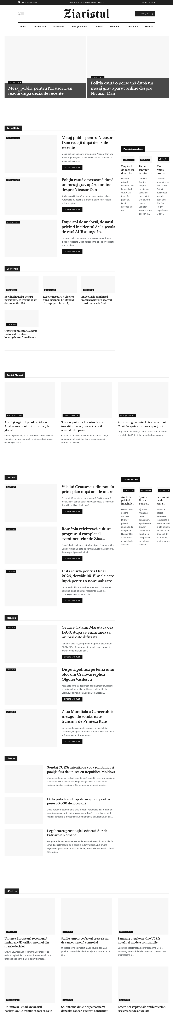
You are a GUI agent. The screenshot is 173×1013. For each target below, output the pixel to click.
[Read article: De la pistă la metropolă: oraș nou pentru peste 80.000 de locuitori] (24, 810)
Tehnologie (126, 932)
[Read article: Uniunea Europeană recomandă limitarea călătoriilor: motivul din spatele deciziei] (30, 916)
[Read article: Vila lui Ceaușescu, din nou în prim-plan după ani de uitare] (31, 503)
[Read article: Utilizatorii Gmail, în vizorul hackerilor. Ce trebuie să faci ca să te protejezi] (30, 985)
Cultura (99, 26)
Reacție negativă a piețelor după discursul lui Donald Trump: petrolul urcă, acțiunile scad (58, 300)
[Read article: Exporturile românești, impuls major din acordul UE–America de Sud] (98, 284)
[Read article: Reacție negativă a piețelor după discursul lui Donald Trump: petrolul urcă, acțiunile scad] (60, 284)
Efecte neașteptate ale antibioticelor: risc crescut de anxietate (142, 1009)
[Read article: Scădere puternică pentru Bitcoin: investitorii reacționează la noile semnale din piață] (86, 400)
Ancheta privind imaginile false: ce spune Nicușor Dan (126, 500)
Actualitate (40, 26)
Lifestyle (131, 26)
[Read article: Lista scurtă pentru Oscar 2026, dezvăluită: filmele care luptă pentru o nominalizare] (31, 587)
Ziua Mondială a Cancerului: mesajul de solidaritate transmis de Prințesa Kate (87, 717)
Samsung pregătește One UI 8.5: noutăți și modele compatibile (139, 940)
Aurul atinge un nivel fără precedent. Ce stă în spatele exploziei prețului (142, 424)
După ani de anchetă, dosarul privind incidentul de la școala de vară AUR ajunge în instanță (88, 227)
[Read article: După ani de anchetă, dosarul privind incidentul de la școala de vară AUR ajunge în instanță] (31, 238)
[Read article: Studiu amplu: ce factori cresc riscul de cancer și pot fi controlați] (86, 916)
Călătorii (11, 932)
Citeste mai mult (73, 166)
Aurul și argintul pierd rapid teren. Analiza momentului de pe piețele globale (27, 426)
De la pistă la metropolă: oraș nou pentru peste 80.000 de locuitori (78, 801)
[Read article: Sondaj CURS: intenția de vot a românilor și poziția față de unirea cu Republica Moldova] (24, 779)
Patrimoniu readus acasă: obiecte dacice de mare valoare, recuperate (163, 500)
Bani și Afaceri (79, 26)
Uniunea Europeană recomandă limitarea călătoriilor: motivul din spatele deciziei (27, 942)
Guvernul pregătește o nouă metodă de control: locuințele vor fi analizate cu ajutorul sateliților (21, 334)
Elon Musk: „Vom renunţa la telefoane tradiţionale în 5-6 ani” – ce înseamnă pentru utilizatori (163, 170)
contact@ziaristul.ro (28, 2)
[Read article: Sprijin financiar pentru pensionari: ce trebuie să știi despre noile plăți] (22, 284)
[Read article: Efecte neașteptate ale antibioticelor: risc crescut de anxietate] (143, 985)
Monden (114, 26)
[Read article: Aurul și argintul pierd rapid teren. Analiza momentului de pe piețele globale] (30, 400)
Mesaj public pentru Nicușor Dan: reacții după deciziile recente (87, 143)
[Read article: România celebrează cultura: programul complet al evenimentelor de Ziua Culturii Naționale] (31, 545)
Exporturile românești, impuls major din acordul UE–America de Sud (96, 300)
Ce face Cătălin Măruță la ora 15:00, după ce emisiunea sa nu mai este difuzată (87, 632)
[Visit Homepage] (86, 14)
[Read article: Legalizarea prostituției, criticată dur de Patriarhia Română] (24, 842)
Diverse (149, 26)
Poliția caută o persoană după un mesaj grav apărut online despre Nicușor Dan (88, 185)
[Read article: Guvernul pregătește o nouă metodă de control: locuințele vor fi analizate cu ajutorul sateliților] (22, 318)
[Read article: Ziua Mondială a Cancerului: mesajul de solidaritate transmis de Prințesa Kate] (31, 728)
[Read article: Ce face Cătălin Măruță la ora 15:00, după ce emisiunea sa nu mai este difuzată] (31, 644)
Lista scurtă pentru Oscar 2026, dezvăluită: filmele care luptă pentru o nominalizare (88, 576)
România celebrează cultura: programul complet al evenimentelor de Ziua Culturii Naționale (87, 534)
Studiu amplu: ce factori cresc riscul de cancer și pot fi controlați (85, 940)
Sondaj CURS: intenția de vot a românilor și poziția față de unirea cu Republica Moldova (81, 770)
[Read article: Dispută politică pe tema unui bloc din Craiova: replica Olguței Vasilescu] (31, 686)
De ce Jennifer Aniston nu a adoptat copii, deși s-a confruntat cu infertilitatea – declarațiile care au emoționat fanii (145, 170)
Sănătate (68, 932)
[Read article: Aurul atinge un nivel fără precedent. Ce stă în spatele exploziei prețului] (143, 400)
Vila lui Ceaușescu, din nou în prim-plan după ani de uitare (88, 489)
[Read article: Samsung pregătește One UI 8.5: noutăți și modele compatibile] (143, 916)
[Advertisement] (86, 111)
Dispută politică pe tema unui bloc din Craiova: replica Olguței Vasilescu (88, 674)
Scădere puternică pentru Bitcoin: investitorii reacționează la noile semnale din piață (83, 426)
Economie (58, 26)
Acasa (23, 26)
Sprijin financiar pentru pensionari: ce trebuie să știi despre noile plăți (21, 300)
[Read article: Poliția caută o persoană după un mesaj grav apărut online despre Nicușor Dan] (31, 196)
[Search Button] (152, 14)
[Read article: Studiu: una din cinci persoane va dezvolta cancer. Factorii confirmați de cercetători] (86, 985)
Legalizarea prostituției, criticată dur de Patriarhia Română (77, 833)
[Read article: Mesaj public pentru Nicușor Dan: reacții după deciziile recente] (31, 154)
